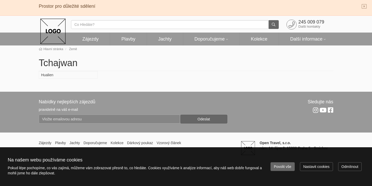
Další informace (306, 39)
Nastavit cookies (316, 167)
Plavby (128, 39)
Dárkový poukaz (140, 143)
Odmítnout (350, 167)
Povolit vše (282, 167)
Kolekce (259, 39)
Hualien (47, 75)
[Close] (364, 7)
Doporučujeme (210, 39)
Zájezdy (90, 39)
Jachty (165, 39)
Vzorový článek (169, 143)
